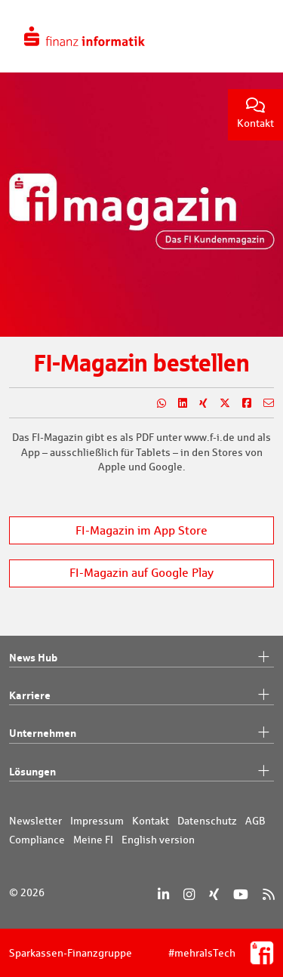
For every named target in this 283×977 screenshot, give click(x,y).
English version (158, 840)
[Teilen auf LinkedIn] (176, 403)
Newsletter (35, 821)
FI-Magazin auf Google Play (141, 573)
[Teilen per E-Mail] (262, 403)
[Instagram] (189, 894)
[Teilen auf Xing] (197, 403)
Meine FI (93, 840)
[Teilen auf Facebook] (240, 403)
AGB (255, 821)
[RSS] (268, 894)
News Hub (141, 657)
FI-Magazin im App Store (141, 530)
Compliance (37, 840)
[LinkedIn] (163, 894)
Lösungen (141, 771)
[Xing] (214, 894)
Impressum (97, 821)
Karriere (141, 695)
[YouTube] (240, 894)
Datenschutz (207, 821)
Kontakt (255, 113)
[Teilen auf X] (219, 403)
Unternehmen (141, 733)
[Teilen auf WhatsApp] (155, 403)
